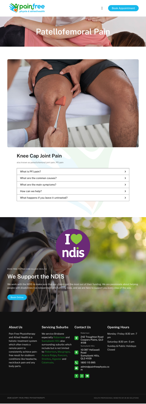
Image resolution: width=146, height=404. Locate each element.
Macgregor (64, 352)
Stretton (46, 359)
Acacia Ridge (49, 356)
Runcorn (62, 356)
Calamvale (47, 363)
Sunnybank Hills (51, 341)
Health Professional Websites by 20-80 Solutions (113, 398)
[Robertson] (76, 339)
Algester (57, 359)
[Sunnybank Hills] (76, 353)
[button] (102, 8)
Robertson (59, 338)
